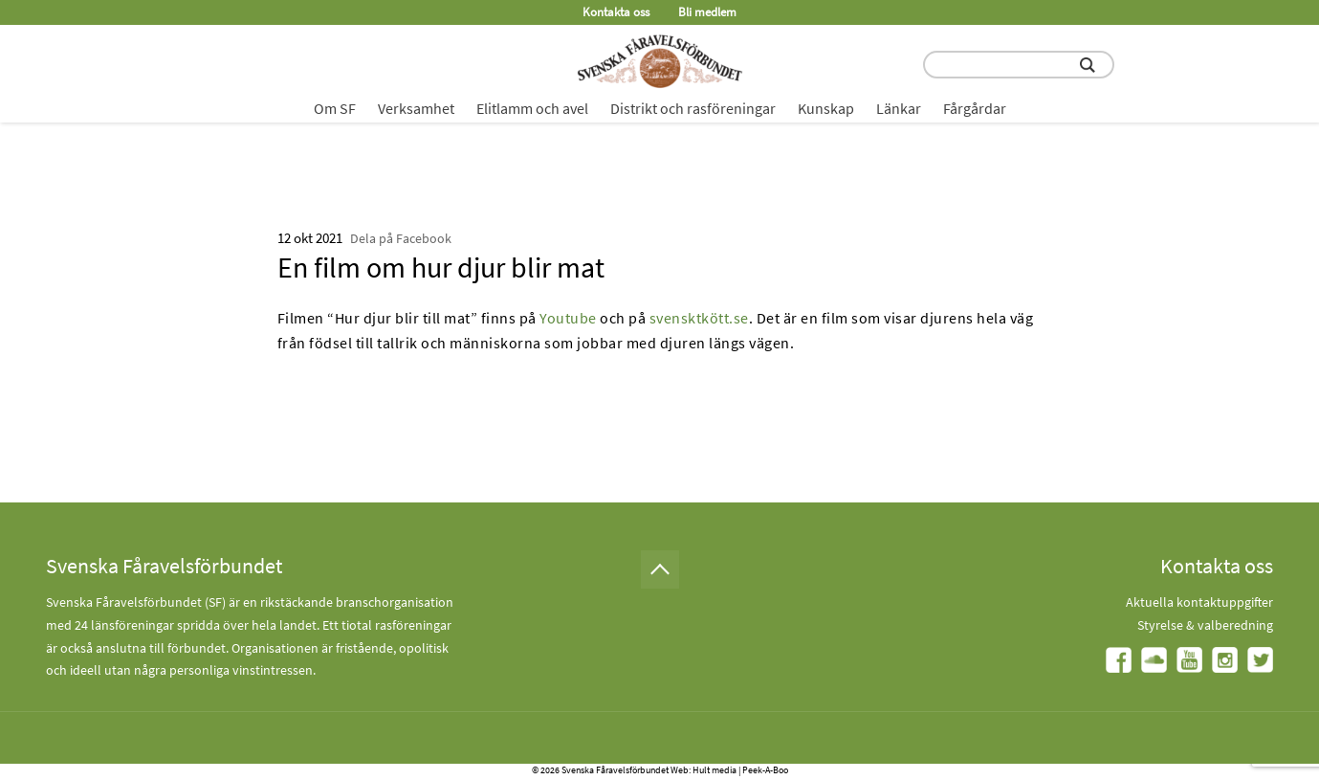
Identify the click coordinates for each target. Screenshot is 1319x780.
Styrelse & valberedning (1205, 625)
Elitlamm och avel (532, 108)
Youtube (568, 317)
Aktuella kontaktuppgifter (1199, 602)
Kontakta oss (616, 12)
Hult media (714, 770)
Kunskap (826, 108)
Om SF (335, 108)
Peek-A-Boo (765, 770)
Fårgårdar (974, 108)
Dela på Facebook (400, 238)
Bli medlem (707, 12)
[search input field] (1018, 64)
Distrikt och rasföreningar (693, 108)
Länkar (898, 108)
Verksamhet (416, 108)
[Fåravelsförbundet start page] (660, 61)
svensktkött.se (699, 317)
